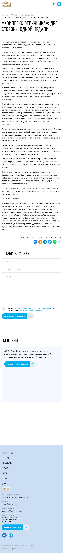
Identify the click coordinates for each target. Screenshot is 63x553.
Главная (5, 15)
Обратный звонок (16, 527)
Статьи (14, 15)
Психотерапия (27, 15)
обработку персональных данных (38, 308)
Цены (4, 483)
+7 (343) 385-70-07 (9, 504)
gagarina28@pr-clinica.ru (12, 511)
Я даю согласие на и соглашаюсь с (31, 309)
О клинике (6, 458)
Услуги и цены (7, 453)
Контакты (5, 468)
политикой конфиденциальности (34, 310)
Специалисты (7, 463)
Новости (5, 473)
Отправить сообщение (19, 316)
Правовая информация (11, 549)
